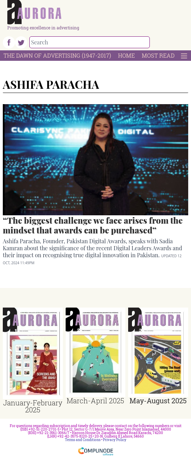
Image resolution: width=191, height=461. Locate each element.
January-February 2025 (32, 406)
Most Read (158, 55)
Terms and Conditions (83, 440)
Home (126, 55)
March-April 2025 (95, 400)
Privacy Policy (114, 440)
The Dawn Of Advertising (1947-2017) (57, 55)
